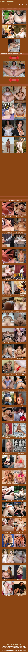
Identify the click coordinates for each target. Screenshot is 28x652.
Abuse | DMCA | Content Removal (19, 650)
